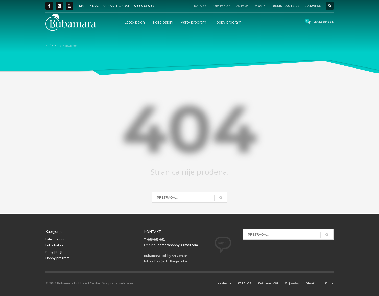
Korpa (329, 283)
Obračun (259, 6)
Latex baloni (54, 239)
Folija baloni (54, 245)
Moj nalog (242, 6)
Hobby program (57, 258)
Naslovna (224, 283)
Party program (56, 251)
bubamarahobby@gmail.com (176, 245)
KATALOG (200, 6)
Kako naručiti (221, 6)
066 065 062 (144, 6)
